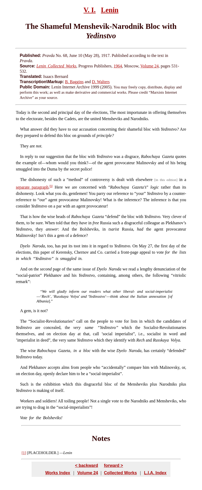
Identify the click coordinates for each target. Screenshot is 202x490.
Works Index (57, 473)
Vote (23, 418)
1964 (118, 66)
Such (24, 384)
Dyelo (25, 246)
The (23, 179)
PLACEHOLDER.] (43, 453)
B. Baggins (74, 81)
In (21, 156)
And (23, 269)
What (24, 129)
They (24, 146)
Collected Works (120, 473)
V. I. (90, 10)
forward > (113, 465)
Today (21, 112)
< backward (86, 465)
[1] (51, 186)
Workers (27, 401)
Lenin (110, 10)
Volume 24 (149, 66)
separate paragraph (32, 187)
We (44, 291)
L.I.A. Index (155, 473)
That (24, 216)
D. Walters (101, 81)
